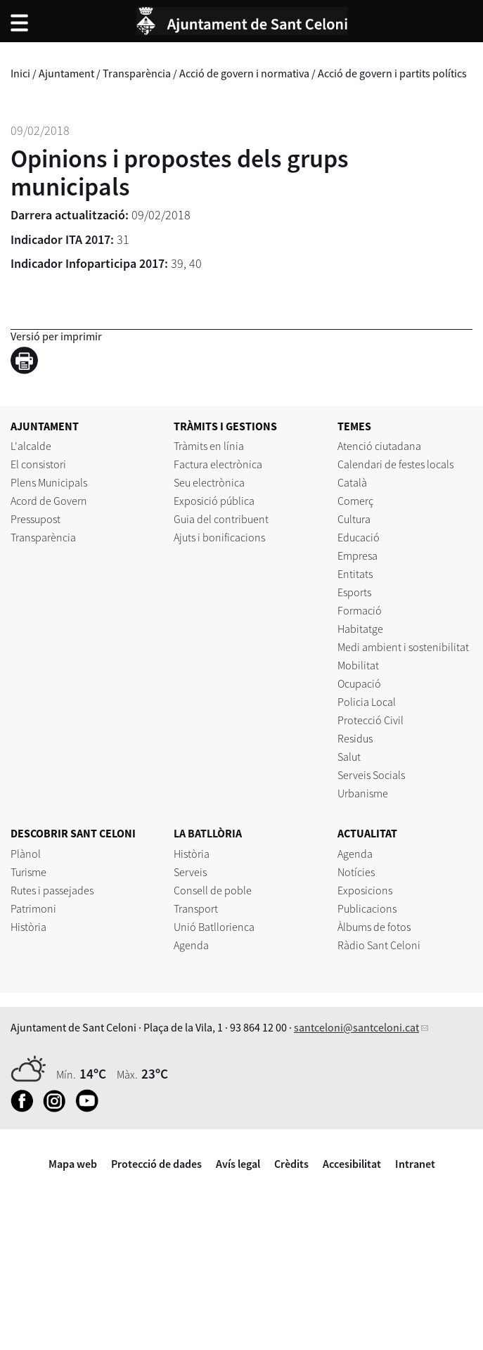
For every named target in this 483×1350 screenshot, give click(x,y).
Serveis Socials (371, 775)
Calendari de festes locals (395, 464)
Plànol (26, 854)
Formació (359, 610)
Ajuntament (66, 73)
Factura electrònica (218, 464)
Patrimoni (33, 908)
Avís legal (238, 1164)
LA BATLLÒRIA (208, 833)
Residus (355, 738)
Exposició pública (214, 501)
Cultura (354, 519)
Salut (349, 757)
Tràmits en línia (209, 446)
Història (28, 927)
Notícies (356, 872)
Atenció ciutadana (379, 446)
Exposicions (364, 890)
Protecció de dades (156, 1164)
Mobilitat (358, 665)
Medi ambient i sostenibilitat (403, 647)
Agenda (191, 945)
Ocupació (359, 683)
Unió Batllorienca (214, 927)
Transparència (137, 73)
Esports (354, 592)
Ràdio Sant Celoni (378, 945)
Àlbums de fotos (374, 927)
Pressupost (35, 519)
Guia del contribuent (221, 519)
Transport (196, 908)
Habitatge (360, 629)
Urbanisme (362, 793)
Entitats (355, 574)
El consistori (38, 464)
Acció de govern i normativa (244, 73)
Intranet (415, 1164)
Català (352, 482)
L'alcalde (31, 446)
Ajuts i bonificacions (219, 537)
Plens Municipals (49, 482)
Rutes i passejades (52, 890)
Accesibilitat (352, 1164)
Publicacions (367, 908)
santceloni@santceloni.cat (356, 1027)
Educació (358, 537)
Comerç (355, 501)
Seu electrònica (209, 482)
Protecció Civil (370, 720)
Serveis (190, 872)
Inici (20, 73)
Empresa (357, 555)
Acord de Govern (49, 501)
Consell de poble (213, 890)
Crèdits (291, 1164)
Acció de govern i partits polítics (392, 73)
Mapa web (73, 1164)
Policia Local (366, 702)
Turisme (28, 872)
